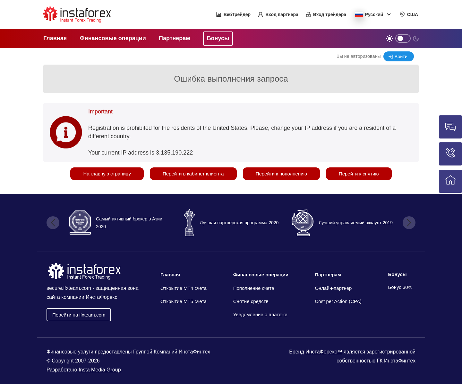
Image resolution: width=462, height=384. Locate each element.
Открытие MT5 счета (183, 301)
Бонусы (397, 274)
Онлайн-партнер (333, 288)
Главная (170, 274)
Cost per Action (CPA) (338, 301)
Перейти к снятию (359, 173)
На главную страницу (107, 173)
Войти (401, 56)
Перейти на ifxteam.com (78, 314)
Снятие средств (251, 301)
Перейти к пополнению (281, 173)
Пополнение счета (253, 288)
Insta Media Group (100, 369)
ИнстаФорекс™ (323, 351)
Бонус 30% (400, 287)
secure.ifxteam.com (69, 288)
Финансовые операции (260, 274)
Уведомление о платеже (260, 314)
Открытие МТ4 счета (183, 288)
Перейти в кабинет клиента (193, 173)
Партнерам (328, 274)
